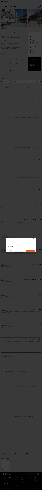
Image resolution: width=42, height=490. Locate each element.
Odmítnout (11, 250)
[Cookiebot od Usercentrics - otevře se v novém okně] (32, 238)
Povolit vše (30, 250)
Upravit (21, 250)
